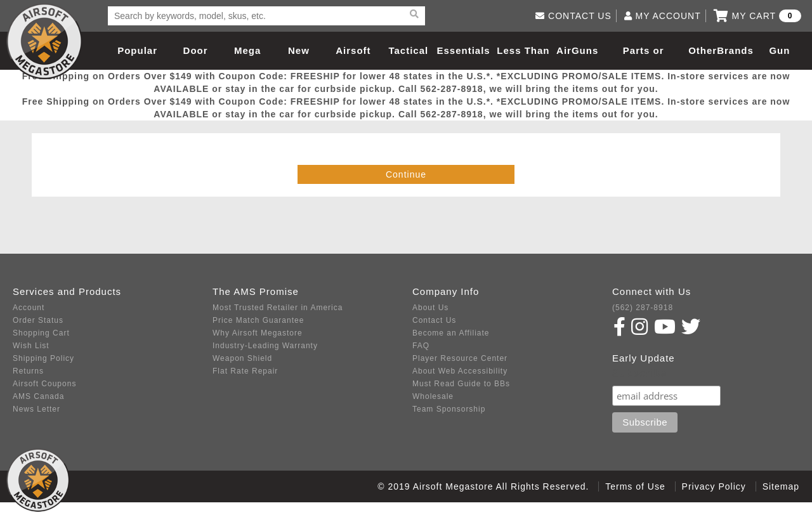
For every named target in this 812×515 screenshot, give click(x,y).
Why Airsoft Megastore (258, 333)
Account (28, 307)
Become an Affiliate (451, 333)
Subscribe (639, 373)
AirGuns (577, 50)
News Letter (36, 409)
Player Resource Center (460, 358)
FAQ (420, 345)
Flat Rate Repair (245, 371)
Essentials (463, 50)
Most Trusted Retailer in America (278, 307)
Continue (406, 174)
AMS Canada (38, 396)
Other (702, 50)
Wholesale (433, 396)
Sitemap (781, 486)
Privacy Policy (714, 486)
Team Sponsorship (448, 409)
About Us (430, 307)
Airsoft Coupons (44, 383)
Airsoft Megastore (44, 41)
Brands (735, 50)
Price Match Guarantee (258, 320)
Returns (28, 371)
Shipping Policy (43, 358)
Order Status (38, 320)
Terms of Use (635, 486)
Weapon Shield (242, 358)
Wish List (31, 345)
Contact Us (434, 320)
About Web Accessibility (460, 371)
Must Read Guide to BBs (461, 383)
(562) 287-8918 (642, 307)
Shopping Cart (41, 333)
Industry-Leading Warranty (265, 345)
